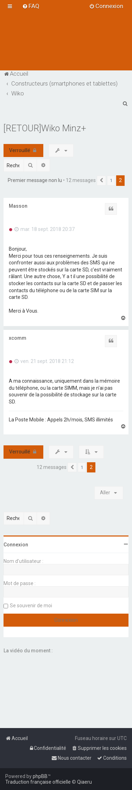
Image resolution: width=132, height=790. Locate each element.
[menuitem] (30, 6)
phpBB (40, 776)
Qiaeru (84, 782)
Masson (18, 206)
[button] (101, 181)
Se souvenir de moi (31, 605)
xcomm (17, 338)
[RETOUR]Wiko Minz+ (45, 128)
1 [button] (111, 180)
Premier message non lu (35, 180)
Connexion (16, 544)
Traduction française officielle (38, 782)
